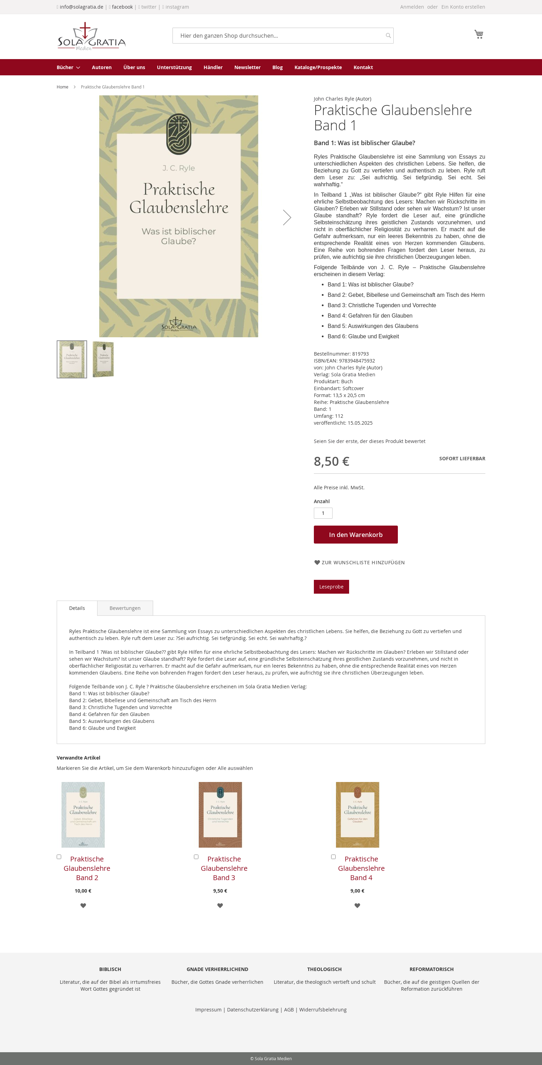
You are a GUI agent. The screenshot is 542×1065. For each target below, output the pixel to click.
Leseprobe (331, 586)
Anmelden (412, 6)
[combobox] (283, 36)
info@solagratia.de (81, 6)
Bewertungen (125, 608)
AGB (289, 1009)
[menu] (271, 67)
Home (62, 86)
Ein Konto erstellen (463, 6)
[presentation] (109, 1030)
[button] (287, 217)
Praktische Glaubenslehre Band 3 (224, 868)
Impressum (209, 1009)
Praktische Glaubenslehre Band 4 (361, 868)
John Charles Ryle (334, 98)
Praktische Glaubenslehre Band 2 (87, 868)
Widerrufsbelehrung (323, 1009)
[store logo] (91, 36)
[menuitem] (68, 67)
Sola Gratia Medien (353, 374)
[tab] (77, 608)
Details (77, 608)
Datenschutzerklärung (253, 1009)
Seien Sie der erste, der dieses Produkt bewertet (370, 441)
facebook (122, 6)
